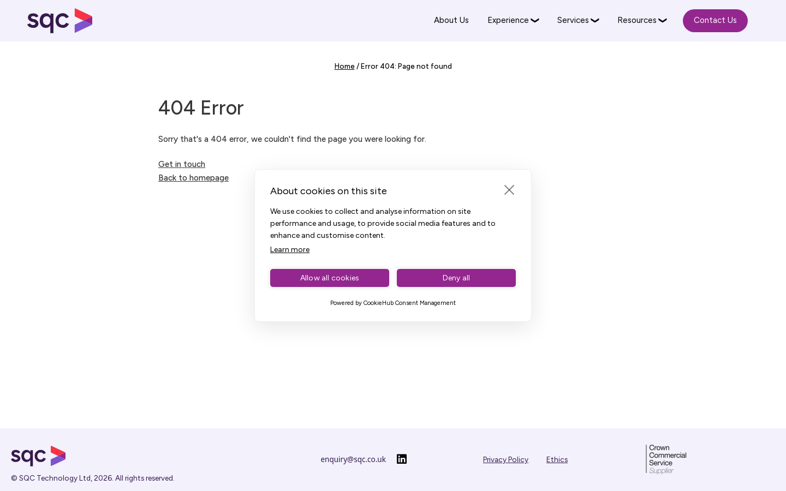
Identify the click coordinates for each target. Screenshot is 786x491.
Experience (508, 20)
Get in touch (181, 164)
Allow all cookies (329, 278)
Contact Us (715, 20)
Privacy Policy (505, 459)
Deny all (457, 278)
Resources (637, 20)
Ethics (557, 459)
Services (573, 20)
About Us (451, 20)
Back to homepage (193, 178)
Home (345, 66)
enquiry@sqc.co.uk (353, 459)
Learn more (289, 249)
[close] (509, 189)
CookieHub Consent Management (410, 303)
